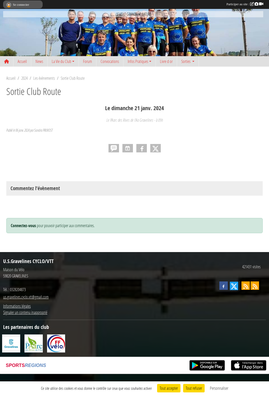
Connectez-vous (23, 225)
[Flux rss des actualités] (245, 285)
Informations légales (17, 306)
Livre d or (166, 61)
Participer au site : (244, 4)
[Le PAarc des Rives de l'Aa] (33, 343)
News (39, 61)
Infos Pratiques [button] (138, 61)
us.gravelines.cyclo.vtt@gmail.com (26, 297)
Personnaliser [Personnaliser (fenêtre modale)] (219, 388)
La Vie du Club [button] (61, 61)
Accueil (22, 61)
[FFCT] (56, 343)
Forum (87, 61)
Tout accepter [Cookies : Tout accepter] (169, 388)
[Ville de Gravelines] (11, 343)
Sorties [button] (186, 61)
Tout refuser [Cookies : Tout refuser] (194, 388)
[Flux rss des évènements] (255, 285)
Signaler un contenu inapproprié (25, 312)
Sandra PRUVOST (43, 130)
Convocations (110, 61)
